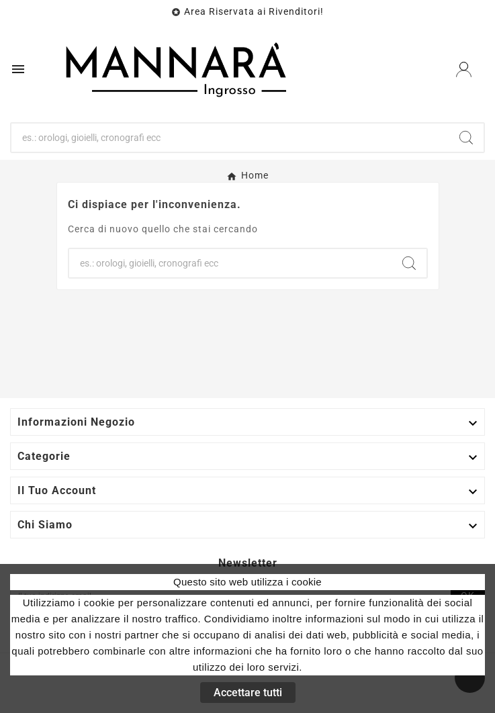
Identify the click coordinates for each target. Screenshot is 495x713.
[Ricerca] (230, 138)
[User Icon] (463, 69)
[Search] (466, 137)
